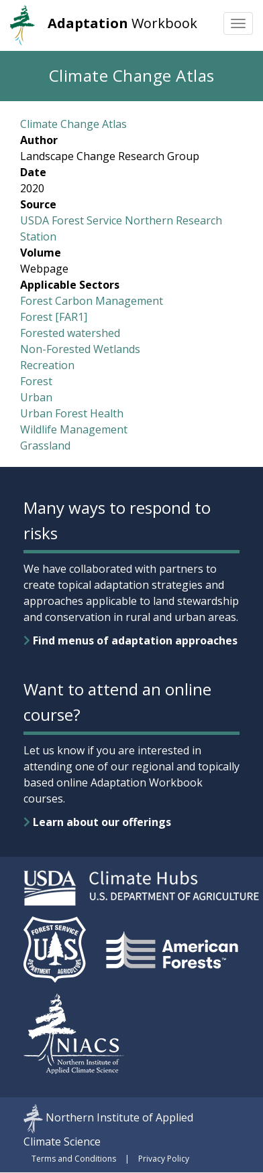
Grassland (45, 445)
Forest (36, 381)
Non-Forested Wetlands (80, 349)
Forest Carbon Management (91, 300)
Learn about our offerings (97, 822)
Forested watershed (70, 333)
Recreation (47, 365)
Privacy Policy (163, 1158)
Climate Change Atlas (73, 124)
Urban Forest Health (71, 413)
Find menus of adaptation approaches (130, 640)
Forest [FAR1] (53, 316)
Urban (36, 397)
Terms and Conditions (74, 1158)
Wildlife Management (73, 429)
